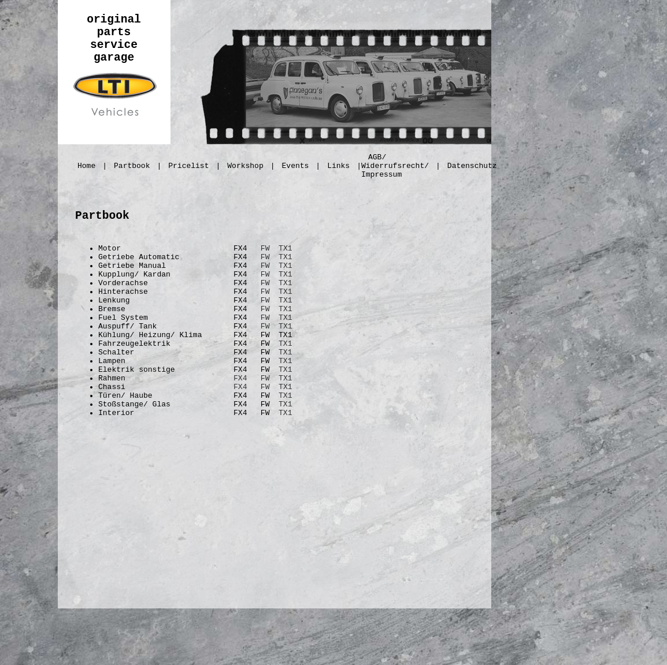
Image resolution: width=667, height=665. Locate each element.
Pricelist (188, 166)
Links (338, 166)
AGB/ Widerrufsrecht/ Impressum (395, 166)
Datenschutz (472, 166)
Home (86, 166)
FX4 (240, 378)
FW (265, 248)
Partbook (132, 166)
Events (295, 166)
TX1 (285, 248)
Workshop (245, 166)
